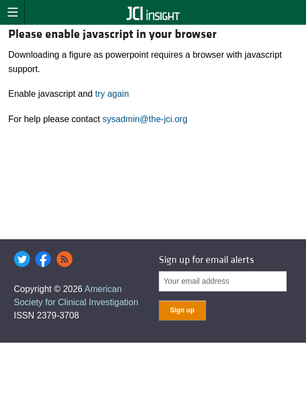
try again (111, 93)
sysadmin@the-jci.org (145, 119)
